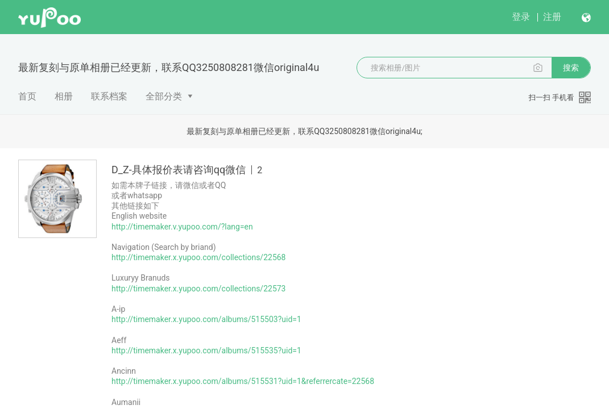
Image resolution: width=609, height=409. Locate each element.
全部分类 (164, 96)
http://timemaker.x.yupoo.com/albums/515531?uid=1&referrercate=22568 (242, 381)
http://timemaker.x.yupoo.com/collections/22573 (198, 288)
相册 (64, 96)
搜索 (571, 67)
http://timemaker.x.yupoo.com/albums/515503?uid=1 (206, 319)
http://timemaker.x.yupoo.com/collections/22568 (198, 257)
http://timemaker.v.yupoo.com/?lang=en (182, 226)
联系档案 (109, 96)
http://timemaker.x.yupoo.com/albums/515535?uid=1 (206, 350)
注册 (552, 16)
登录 (521, 16)
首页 (27, 96)
